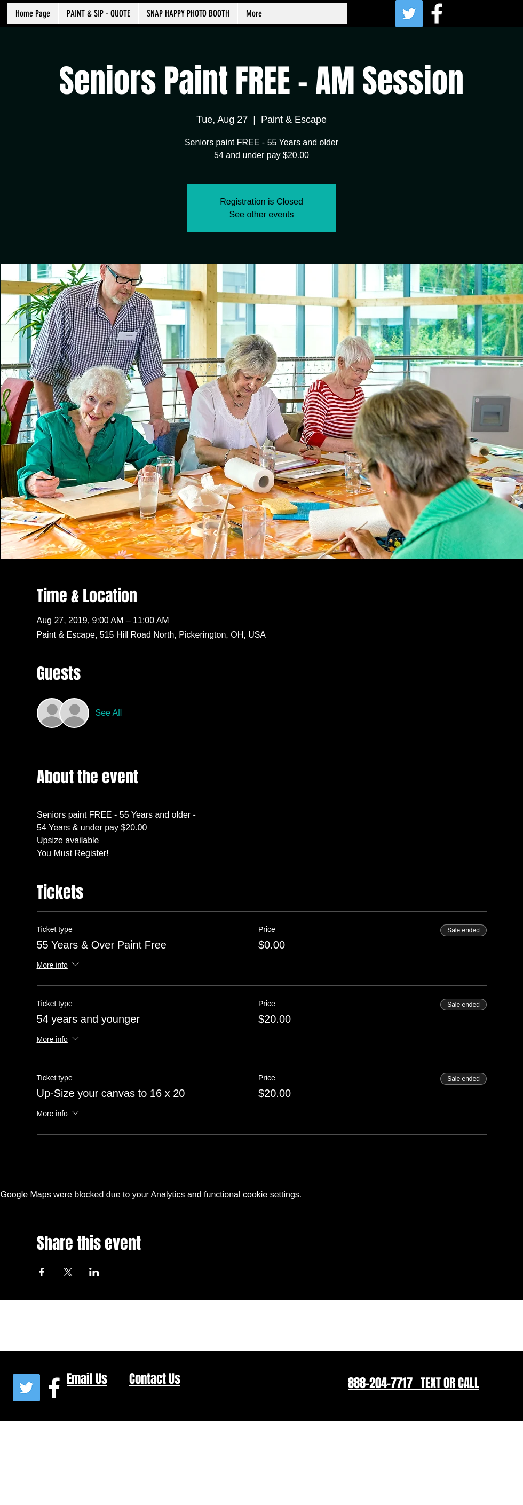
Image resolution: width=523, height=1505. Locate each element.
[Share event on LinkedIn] (94, 1272)
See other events (261, 214)
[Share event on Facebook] (42, 1272)
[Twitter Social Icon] (409, 13)
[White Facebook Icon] (436, 13)
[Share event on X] (68, 1272)
